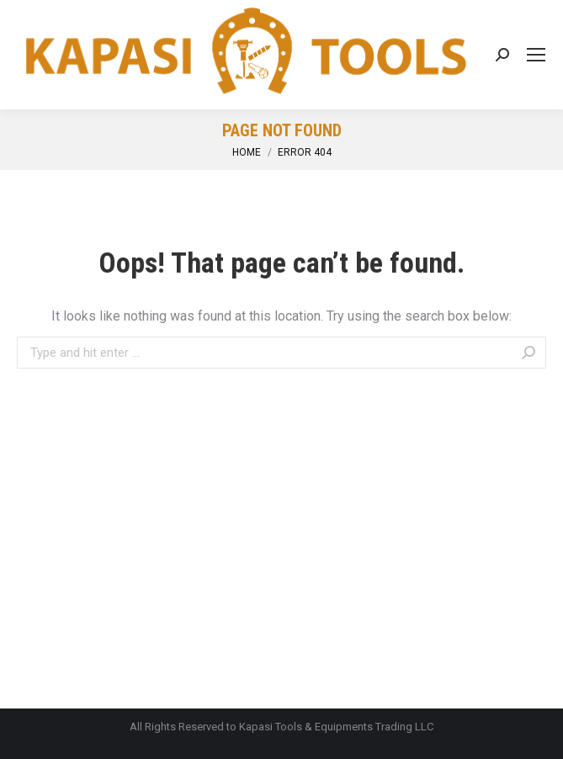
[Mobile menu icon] (536, 55)
